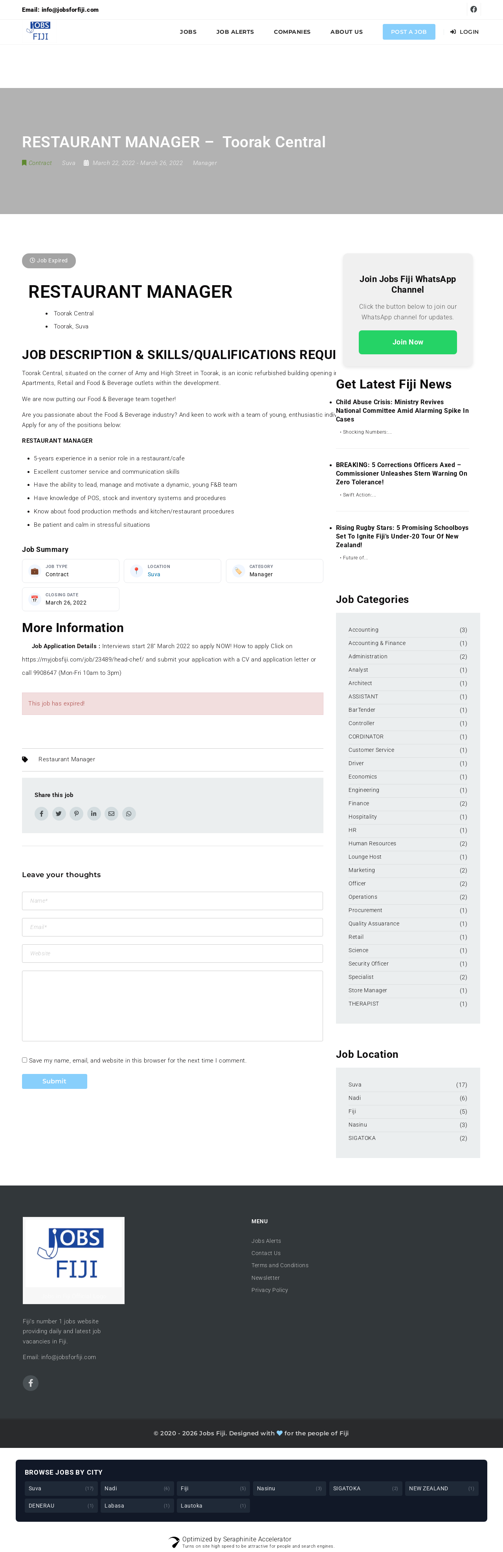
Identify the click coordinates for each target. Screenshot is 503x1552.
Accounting (363, 630)
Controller (361, 723)
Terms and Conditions (280, 1265)
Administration (368, 656)
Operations (363, 897)
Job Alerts (235, 31)
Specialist (361, 977)
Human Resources (373, 843)
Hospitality (363, 817)
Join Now (408, 342)
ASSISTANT (363, 696)
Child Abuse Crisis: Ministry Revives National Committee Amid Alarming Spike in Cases (402, 410)
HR (352, 830)
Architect (361, 683)
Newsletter (266, 1278)
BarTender (363, 710)
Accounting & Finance (377, 643)
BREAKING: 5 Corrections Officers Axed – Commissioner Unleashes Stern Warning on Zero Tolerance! (402, 473)
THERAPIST (364, 1003)
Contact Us (266, 1253)
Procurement (366, 910)
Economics (363, 776)
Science (359, 950)
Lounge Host (365, 857)
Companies (292, 31)
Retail (356, 937)
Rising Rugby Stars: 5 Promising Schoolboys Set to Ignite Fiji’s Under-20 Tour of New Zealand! (402, 536)
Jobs (188, 31)
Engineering (364, 790)
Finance (359, 803)
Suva (154, 574)
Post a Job (409, 31)
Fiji (352, 1111)
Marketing (362, 870)
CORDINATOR (366, 736)
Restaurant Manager (67, 759)
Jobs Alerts (266, 1241)
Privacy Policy (270, 1290)
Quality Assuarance (374, 923)
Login (464, 31)
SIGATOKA (362, 1138)
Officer (357, 883)
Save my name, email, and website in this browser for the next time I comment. (138, 1060)
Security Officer (369, 963)
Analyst (359, 670)
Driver (356, 763)
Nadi (355, 1098)
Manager (205, 163)
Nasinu (358, 1124)
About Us (346, 31)
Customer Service (371, 750)
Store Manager (368, 990)
